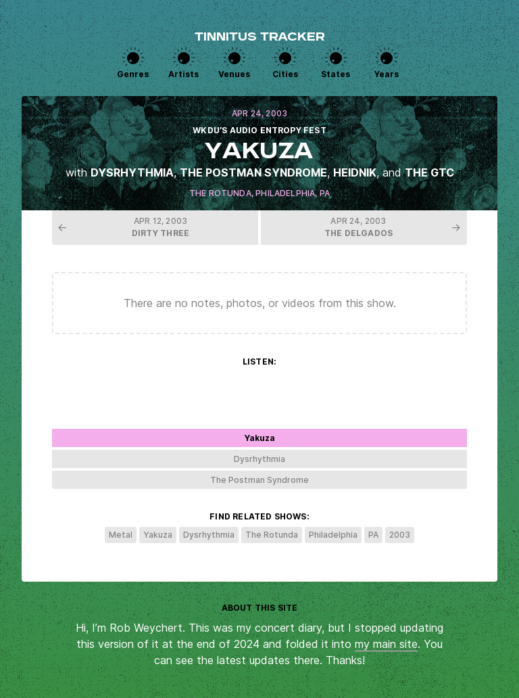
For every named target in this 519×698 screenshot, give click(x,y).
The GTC (429, 172)
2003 (399, 535)
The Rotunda (220, 193)
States (335, 74)
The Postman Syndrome (253, 172)
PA (325, 193)
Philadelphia (285, 193)
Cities (285, 74)
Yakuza (157, 535)
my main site (386, 644)
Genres (133, 74)
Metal (120, 535)
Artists (183, 74)
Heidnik (354, 172)
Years (386, 74)
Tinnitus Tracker (260, 37)
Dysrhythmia (132, 172)
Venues (234, 74)
